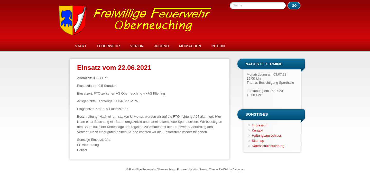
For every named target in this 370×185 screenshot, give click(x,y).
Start (81, 46)
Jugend (161, 46)
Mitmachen (190, 46)
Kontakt (257, 130)
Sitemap (258, 141)
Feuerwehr (108, 46)
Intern (218, 46)
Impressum (260, 125)
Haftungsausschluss (267, 135)
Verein (137, 46)
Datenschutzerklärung (268, 146)
